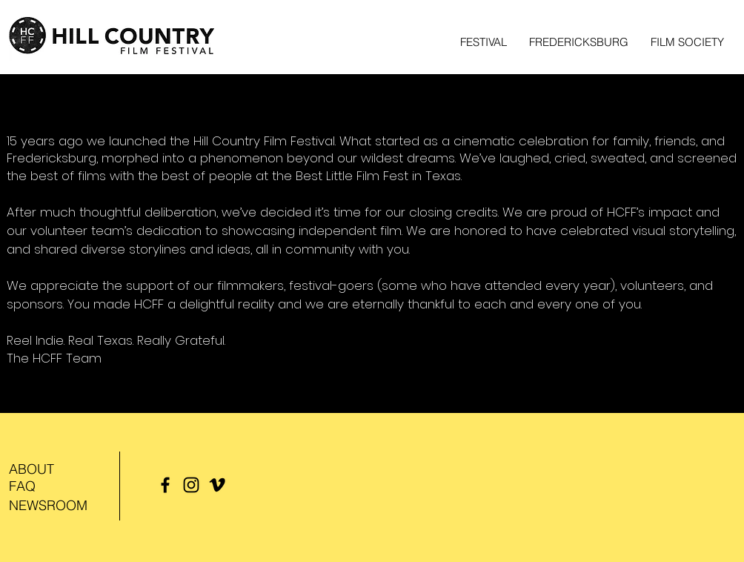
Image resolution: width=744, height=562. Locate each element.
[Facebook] (165, 485)
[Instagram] (191, 485)
